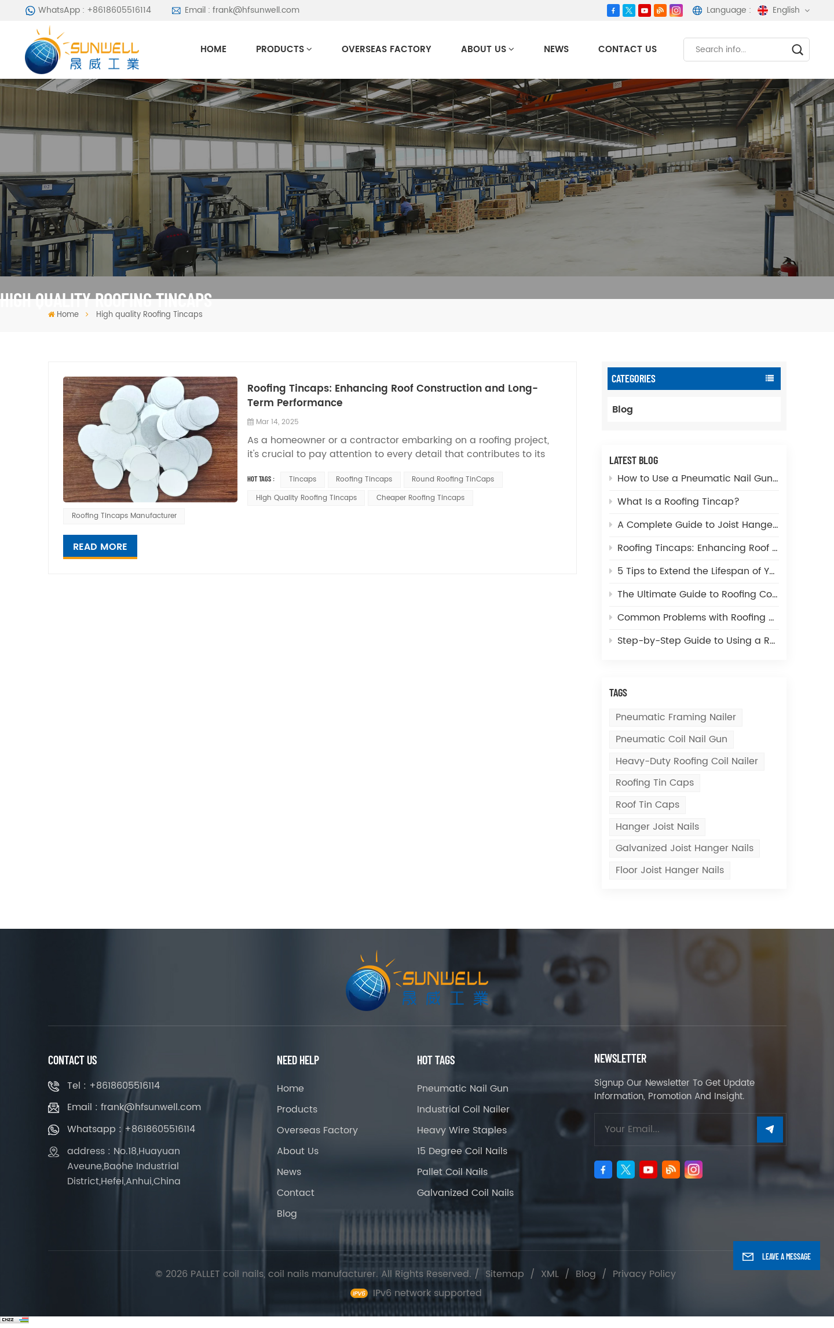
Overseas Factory (386, 49)
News (556, 49)
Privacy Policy (644, 1274)
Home (213, 49)
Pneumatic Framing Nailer (676, 717)
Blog (622, 409)
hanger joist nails (657, 826)
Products (280, 49)
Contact (295, 1193)
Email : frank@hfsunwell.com (235, 10)
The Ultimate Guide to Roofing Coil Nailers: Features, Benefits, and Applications (694, 594)
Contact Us (627, 49)
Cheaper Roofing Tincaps (420, 498)
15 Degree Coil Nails (462, 1151)
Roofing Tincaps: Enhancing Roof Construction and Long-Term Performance (694, 548)
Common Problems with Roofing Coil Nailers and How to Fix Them (694, 617)
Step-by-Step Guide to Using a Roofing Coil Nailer (694, 640)
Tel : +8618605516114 (113, 1085)
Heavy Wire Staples (462, 1130)
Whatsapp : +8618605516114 (131, 1129)
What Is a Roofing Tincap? (674, 501)
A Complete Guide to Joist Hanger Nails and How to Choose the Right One (694, 524)
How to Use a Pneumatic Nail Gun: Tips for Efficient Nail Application (694, 478)
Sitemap (504, 1274)
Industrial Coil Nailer (463, 1109)
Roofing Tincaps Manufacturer (124, 515)
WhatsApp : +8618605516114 (88, 10)
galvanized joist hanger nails (684, 848)
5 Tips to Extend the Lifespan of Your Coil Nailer (694, 571)
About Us (483, 49)
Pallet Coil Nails (452, 1172)
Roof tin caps (647, 804)
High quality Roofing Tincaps (306, 498)
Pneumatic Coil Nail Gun (671, 739)
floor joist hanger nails (670, 870)
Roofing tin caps (655, 782)
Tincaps (302, 479)
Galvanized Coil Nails (465, 1193)
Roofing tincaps (364, 479)
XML (550, 1274)
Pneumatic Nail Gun (463, 1088)
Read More (100, 546)
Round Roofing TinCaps (453, 479)
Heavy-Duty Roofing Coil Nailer (687, 761)
